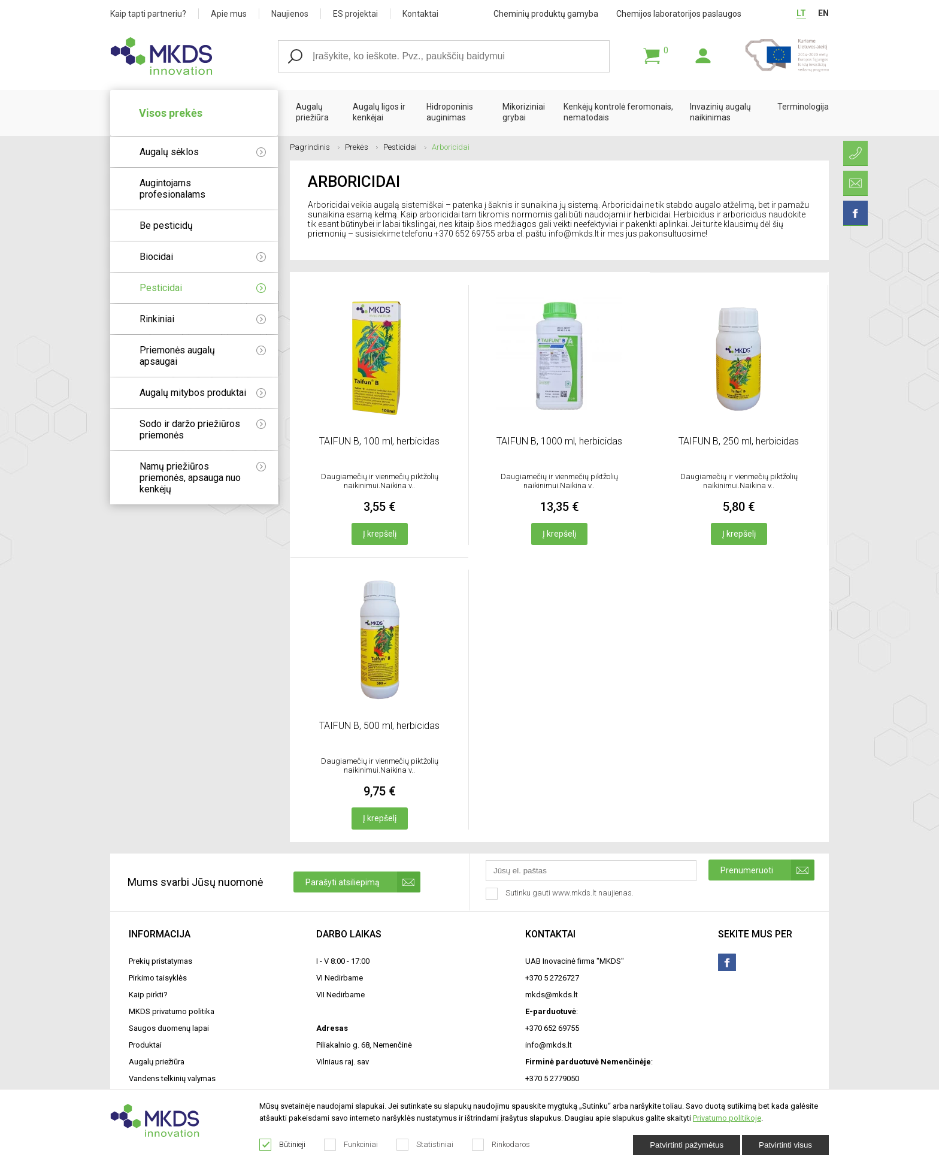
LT (801, 13)
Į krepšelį (379, 533)
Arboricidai (450, 147)
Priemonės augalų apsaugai (203, 355)
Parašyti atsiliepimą (362, 882)
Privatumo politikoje (727, 1117)
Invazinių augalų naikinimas (720, 112)
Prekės (361, 147)
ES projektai (355, 14)
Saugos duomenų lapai (169, 1028)
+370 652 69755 (552, 1028)
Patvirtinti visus (785, 1144)
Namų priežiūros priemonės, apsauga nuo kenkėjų (203, 478)
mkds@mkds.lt (551, 994)
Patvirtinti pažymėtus (686, 1144)
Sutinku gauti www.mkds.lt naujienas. (561, 894)
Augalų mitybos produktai (203, 392)
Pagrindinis (315, 147)
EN (823, 13)
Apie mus (229, 14)
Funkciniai (351, 1145)
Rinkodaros (501, 1145)
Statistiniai (425, 1145)
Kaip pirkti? (148, 994)
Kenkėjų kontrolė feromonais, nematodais (618, 112)
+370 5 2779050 (552, 1078)
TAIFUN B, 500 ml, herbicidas (379, 725)
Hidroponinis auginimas (449, 112)
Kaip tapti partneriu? (148, 14)
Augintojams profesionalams (172, 188)
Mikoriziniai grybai (523, 112)
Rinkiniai (203, 319)
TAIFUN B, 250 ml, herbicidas (738, 441)
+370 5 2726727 (552, 977)
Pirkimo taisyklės (158, 977)
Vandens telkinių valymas (172, 1078)
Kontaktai (420, 14)
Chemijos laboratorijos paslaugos (678, 14)
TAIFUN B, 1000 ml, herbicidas (559, 441)
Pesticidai (203, 287)
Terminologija (803, 106)
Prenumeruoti (767, 870)
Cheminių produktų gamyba (545, 14)
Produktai (145, 1044)
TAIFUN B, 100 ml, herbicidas (379, 441)
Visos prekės (170, 113)
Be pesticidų (166, 225)
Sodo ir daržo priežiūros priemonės (203, 429)
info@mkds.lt (548, 1044)
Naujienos (289, 14)
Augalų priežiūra (312, 112)
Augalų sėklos (203, 152)
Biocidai (203, 256)
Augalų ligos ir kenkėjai (379, 112)
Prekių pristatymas (160, 961)
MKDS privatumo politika (171, 1011)
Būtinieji (282, 1145)
